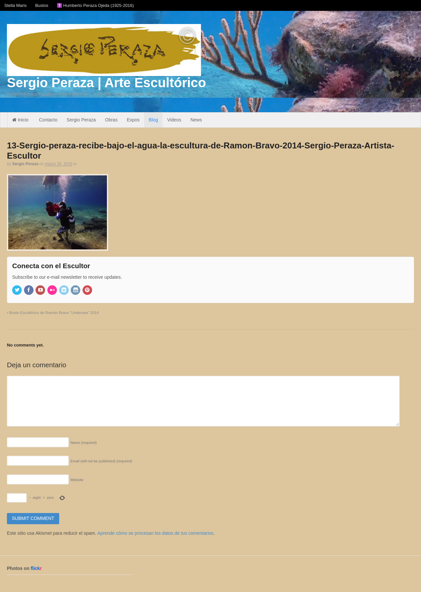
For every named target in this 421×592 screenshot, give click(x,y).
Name (83, 443)
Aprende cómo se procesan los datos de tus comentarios (155, 533)
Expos (133, 119)
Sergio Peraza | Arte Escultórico (106, 82)
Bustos (41, 5)
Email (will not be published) (101, 461)
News (196, 119)
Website (77, 480)
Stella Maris (15, 5)
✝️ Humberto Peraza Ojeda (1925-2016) (95, 5)
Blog (153, 119)
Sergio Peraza (81, 119)
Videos (174, 119)
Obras (111, 119)
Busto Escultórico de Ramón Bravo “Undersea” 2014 (53, 312)
